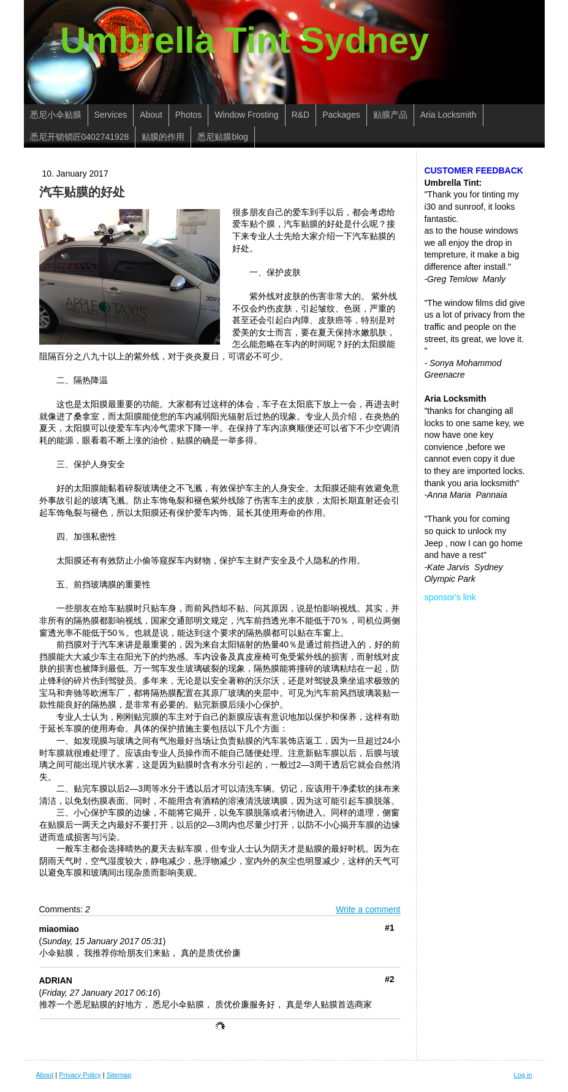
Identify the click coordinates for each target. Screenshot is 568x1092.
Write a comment (368, 909)
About (45, 1075)
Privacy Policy (79, 1075)
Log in (523, 1075)
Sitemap (119, 1075)
